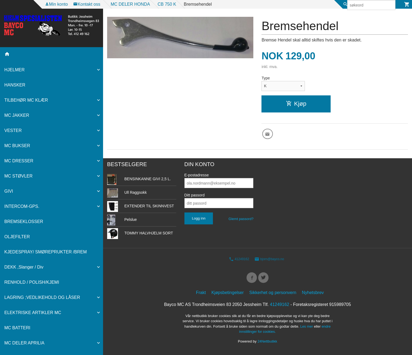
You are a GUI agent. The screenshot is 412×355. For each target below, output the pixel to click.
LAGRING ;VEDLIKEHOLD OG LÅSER (42, 297)
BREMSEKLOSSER (23, 221)
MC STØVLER (18, 176)
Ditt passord (194, 197)
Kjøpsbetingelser (227, 295)
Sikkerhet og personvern (272, 295)
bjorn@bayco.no (269, 261)
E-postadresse (196, 177)
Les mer (307, 329)
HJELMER (14, 69)
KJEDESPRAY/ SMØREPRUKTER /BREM (45, 252)
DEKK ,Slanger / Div (23, 267)
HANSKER (14, 85)
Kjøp (296, 103)
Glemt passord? (241, 220)
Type (265, 78)
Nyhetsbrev (313, 295)
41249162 (239, 261)
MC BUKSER (17, 145)
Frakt (201, 295)
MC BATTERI (17, 327)
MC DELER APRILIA (24, 343)
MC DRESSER (18, 161)
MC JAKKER (16, 115)
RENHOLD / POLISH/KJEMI (31, 282)
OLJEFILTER (17, 236)
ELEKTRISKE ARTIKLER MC (32, 312)
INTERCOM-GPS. (21, 206)
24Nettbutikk (267, 344)
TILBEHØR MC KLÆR (26, 100)
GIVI (8, 191)
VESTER (13, 130)
